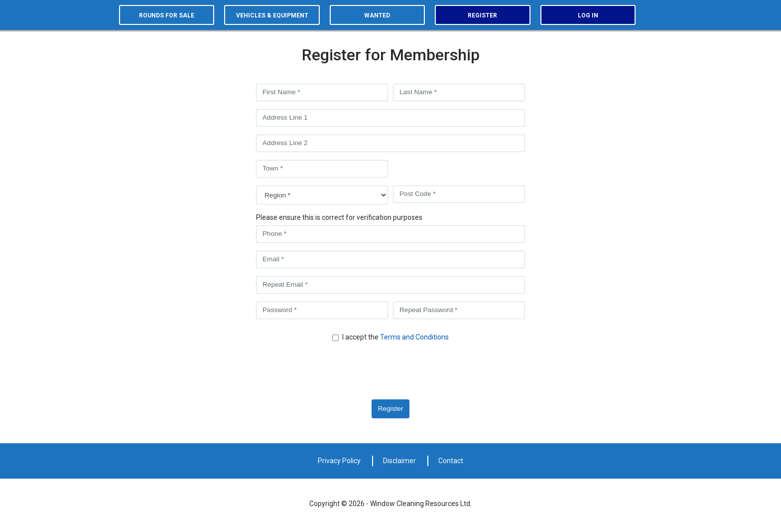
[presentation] (339, 372)
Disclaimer (399, 461)
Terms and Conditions (414, 337)
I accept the (395, 337)
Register (482, 15)
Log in (588, 15)
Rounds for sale (166, 15)
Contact (450, 461)
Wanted (377, 15)
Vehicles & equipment (272, 15)
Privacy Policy (339, 461)
